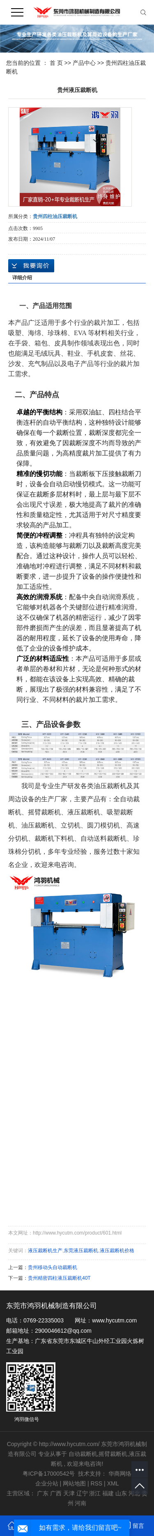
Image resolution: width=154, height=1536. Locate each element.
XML (113, 1483)
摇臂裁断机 (113, 1454)
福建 (108, 1493)
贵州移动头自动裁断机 (52, 1267)
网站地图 (75, 1483)
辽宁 (82, 1493)
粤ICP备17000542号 (49, 1473)
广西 (56, 1493)
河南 (80, 1503)
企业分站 (46, 1483)
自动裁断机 (83, 1454)
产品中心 (84, 63)
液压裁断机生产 (45, 1250)
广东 (42, 1493)
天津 (69, 1493)
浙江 (95, 1493)
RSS (96, 1483)
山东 (121, 1493)
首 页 (56, 63)
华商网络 (119, 1473)
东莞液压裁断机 (81, 1250)
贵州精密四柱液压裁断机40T (59, 1278)
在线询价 (31, 265)
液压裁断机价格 (117, 1250)
